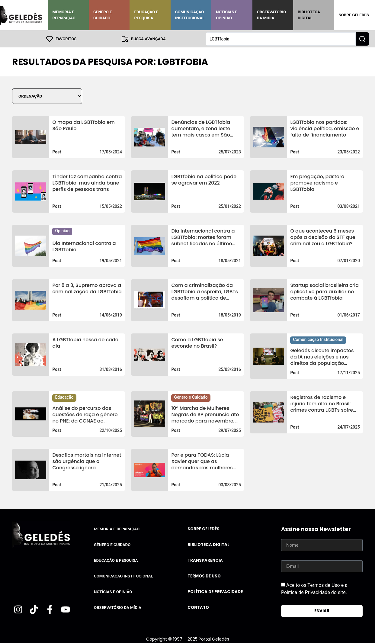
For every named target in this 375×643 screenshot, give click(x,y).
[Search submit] (362, 38)
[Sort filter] (47, 96)
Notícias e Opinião (226, 15)
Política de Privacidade (215, 591)
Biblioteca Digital (309, 15)
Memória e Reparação (64, 15)
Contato (198, 607)
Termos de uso (204, 576)
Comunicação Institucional (190, 15)
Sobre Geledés (354, 15)
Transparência (205, 560)
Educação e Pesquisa (146, 15)
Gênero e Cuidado (102, 15)
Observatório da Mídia (271, 15)
